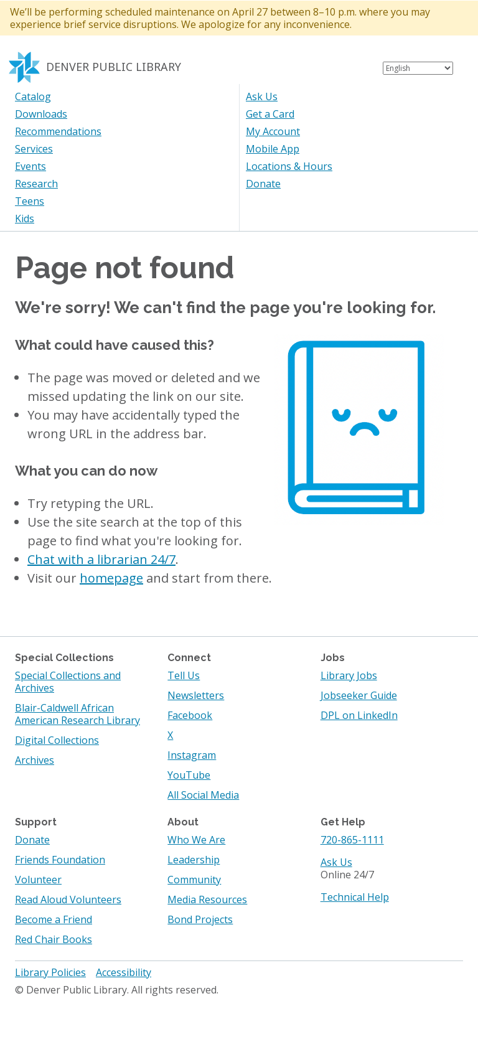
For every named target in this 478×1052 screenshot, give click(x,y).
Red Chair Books (53, 939)
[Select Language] (418, 68)
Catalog (33, 96)
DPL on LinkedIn (359, 715)
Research (36, 183)
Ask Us (262, 96)
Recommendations (58, 131)
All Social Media (203, 795)
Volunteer (38, 879)
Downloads (41, 114)
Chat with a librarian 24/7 (101, 559)
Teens (29, 201)
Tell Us (183, 675)
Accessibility (123, 972)
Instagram (191, 755)
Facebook (189, 715)
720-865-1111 (352, 840)
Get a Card (270, 114)
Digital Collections (57, 740)
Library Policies (50, 972)
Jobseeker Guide (359, 695)
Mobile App (272, 149)
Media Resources (207, 899)
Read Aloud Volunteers (68, 899)
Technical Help (355, 897)
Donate (263, 183)
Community (194, 879)
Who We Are (196, 840)
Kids (24, 218)
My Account (273, 131)
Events (30, 166)
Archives (34, 760)
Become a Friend (53, 919)
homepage (111, 578)
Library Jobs (349, 675)
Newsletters (195, 695)
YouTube (188, 775)
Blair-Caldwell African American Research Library (77, 714)
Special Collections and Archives (68, 682)
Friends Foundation (60, 859)
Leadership (193, 859)
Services (34, 149)
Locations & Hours (289, 166)
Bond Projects (200, 919)
